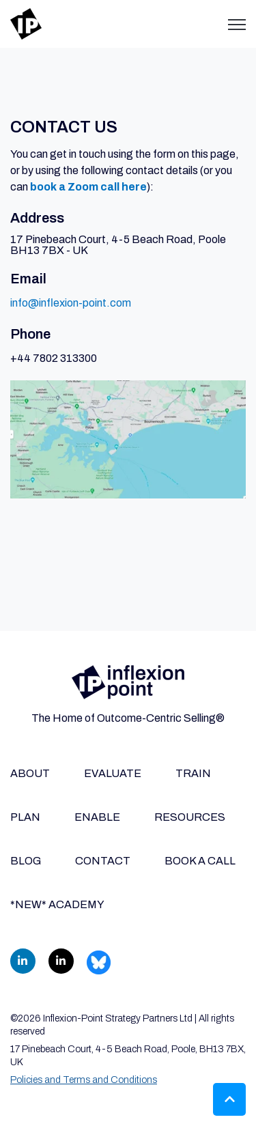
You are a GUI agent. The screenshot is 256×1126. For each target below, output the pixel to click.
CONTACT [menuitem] (102, 861)
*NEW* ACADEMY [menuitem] (57, 904)
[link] (26, 23)
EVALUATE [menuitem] (112, 773)
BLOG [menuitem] (25, 861)
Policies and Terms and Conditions (83, 1080)
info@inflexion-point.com (70, 303)
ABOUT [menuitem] (30, 773)
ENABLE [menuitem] (97, 817)
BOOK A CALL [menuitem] (200, 861)
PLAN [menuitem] (25, 817)
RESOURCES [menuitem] (189, 817)
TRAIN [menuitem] (193, 773)
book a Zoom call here (88, 187)
